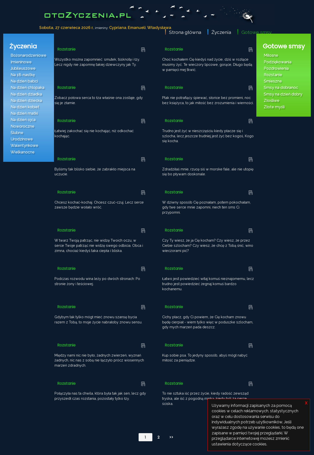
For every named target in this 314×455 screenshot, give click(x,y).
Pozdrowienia (276, 68)
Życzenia (221, 32)
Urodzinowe (22, 139)
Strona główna (185, 32)
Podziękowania (277, 62)
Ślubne (17, 132)
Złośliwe (271, 100)
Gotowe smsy (256, 32)
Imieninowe (21, 62)
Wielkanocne (23, 152)
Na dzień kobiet (25, 107)
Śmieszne (273, 81)
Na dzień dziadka (26, 94)
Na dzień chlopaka (27, 87)
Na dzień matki (24, 113)
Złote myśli (274, 107)
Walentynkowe (24, 145)
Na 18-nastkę (23, 74)
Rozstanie (273, 74)
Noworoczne (22, 126)
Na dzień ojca (23, 119)
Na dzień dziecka (26, 100)
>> (171, 437)
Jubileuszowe (23, 68)
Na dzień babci (24, 81)
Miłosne (271, 55)
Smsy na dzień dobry (283, 94)
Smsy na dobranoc (281, 87)
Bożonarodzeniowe (28, 55)
